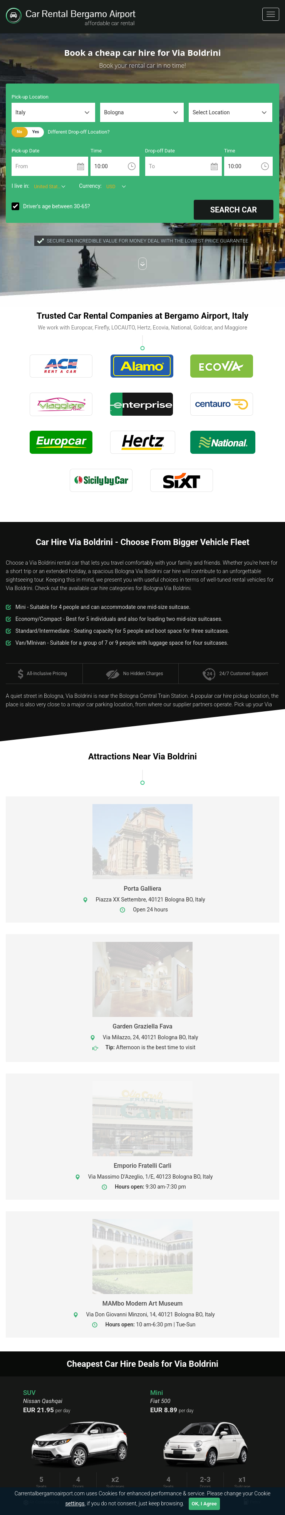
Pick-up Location (30, 97)
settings (74, 1503)
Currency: (90, 186)
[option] (206, 1449)
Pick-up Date (25, 151)
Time (96, 151)
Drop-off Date (160, 151)
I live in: (20, 186)
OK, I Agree (204, 1504)
